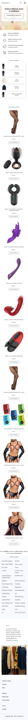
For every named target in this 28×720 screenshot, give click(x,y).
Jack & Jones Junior (20, 612)
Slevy (3, 687)
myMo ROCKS (6, 593)
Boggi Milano (18, 587)
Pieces (16, 567)
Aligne (3, 609)
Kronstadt (17, 584)
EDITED (17, 561)
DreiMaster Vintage (7, 590)
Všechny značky (6, 681)
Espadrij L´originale (20, 603)
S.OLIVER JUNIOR (7, 561)
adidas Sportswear (20, 580)
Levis (16, 609)
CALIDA (4, 570)
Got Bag (4, 596)
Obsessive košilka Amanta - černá (14, 538)
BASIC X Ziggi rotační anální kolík (14, 172)
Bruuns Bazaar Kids (7, 603)
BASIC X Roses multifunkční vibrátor (14, 319)
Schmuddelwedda (19, 590)
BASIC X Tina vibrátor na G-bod (14, 283)
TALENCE (17, 599)
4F (2, 612)
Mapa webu (5, 696)
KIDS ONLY (5, 606)
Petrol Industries (19, 596)
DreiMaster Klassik (20, 606)
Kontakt (4, 709)
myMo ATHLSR (6, 599)
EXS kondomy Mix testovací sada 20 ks (14, 428)
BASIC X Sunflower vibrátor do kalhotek (14, 246)
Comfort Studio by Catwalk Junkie (6, 576)
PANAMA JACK (19, 575)
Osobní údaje (5, 700)
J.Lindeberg (5, 587)
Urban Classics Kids (7, 584)
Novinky (4, 684)
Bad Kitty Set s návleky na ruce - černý (14, 465)
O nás (3, 705)
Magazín (4, 693)
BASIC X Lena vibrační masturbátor (14, 356)
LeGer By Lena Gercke (19, 571)
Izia (16, 593)
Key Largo (4, 567)
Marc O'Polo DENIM (7, 564)
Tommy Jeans (18, 564)
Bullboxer (4, 580)
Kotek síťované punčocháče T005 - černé (14, 136)
